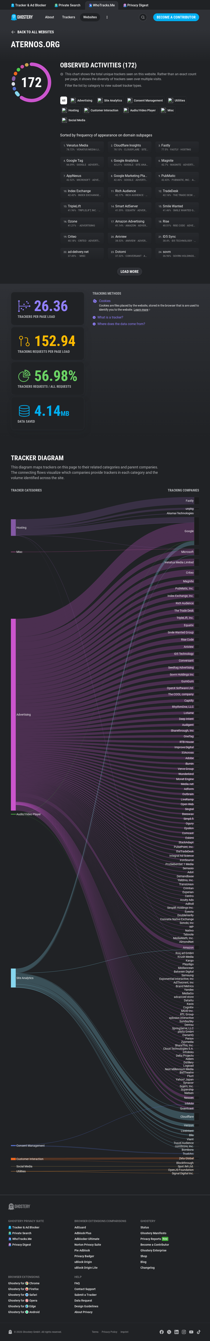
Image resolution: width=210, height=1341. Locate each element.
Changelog (147, 1267)
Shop (143, 1256)
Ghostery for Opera (22, 1300)
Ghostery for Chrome (24, 1283)
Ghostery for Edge (22, 1306)
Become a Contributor (176, 17)
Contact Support (85, 1289)
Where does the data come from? (118, 324)
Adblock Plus (82, 1233)
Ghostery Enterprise (153, 1250)
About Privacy (83, 1312)
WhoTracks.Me (102, 5)
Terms (95, 1332)
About (49, 17)
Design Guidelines (86, 1306)
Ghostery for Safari (22, 1294)
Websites (90, 17)
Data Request (83, 1300)
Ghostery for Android (24, 1312)
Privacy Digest (135, 5)
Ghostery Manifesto (153, 1233)
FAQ (77, 1283)
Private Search (67, 5)
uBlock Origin (83, 1262)
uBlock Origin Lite (86, 1267)
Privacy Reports (154, 1239)
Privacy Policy (109, 1332)
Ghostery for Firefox (23, 1289)
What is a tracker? (107, 317)
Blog (143, 1262)
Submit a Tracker (85, 1294)
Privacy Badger (84, 1256)
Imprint (124, 1332)
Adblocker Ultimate (86, 1239)
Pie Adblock (82, 1250)
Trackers (68, 17)
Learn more (142, 309)
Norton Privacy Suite (87, 1244)
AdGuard (80, 1227)
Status (144, 1227)
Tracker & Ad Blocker (28, 5)
